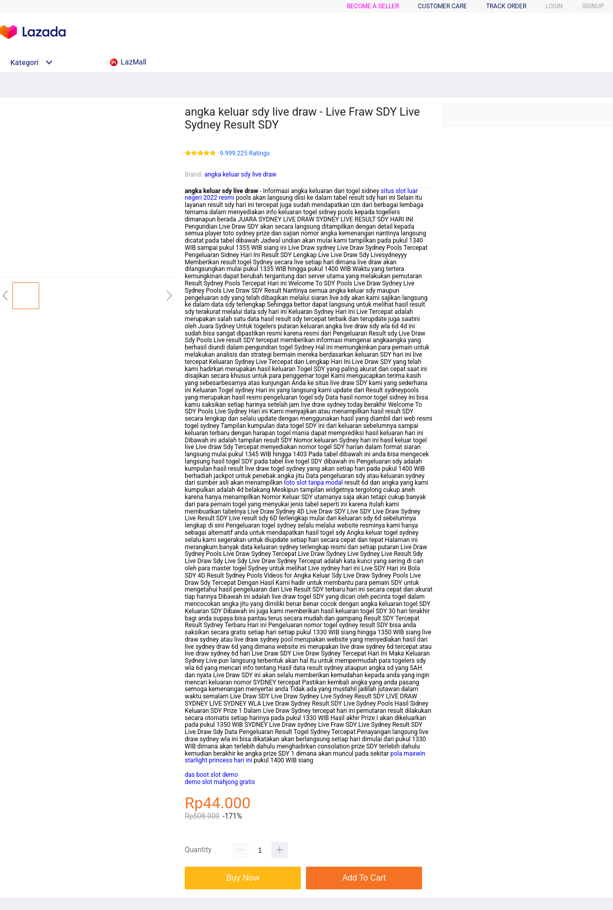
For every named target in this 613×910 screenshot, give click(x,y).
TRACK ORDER (506, 6)
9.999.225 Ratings (245, 153)
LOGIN (554, 6)
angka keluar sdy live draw (240, 174)
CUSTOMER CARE (442, 6)
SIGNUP (593, 6)
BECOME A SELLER (373, 6)
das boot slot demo (211, 774)
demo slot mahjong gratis (220, 782)
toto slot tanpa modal (313, 482)
